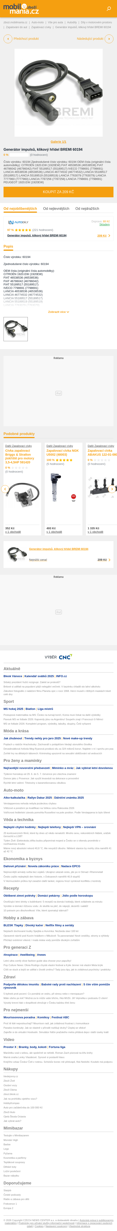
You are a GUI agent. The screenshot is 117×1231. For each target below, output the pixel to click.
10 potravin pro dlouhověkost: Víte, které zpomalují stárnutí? (36, 910)
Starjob (7, 1190)
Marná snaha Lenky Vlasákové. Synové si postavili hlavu (34, 1057)
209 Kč (102, 235)
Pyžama (8, 1153)
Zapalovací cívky (41, 27)
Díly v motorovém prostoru (96, 22)
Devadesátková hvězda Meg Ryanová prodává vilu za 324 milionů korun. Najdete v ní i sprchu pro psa (58, 748)
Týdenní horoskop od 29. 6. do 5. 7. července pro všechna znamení (40, 774)
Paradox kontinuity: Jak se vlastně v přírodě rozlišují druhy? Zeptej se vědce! (45, 1027)
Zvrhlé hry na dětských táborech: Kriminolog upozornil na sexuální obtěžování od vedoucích (53, 753)
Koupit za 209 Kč (58, 192)
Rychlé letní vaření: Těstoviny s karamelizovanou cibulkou (35, 782)
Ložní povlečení (12, 1171)
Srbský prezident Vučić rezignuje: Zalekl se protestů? (32, 682)
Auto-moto (38, 22)
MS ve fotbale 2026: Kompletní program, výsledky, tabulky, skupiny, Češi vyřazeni (47, 723)
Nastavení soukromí (56, 1226)
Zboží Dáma (10, 1089)
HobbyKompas (11, 1103)
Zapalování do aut (16, 27)
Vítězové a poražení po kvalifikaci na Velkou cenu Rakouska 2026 (39, 808)
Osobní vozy (10, 1085)
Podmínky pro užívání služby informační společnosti (46, 1223)
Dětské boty (10, 1167)
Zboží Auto (9, 1112)
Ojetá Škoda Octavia (15, 1116)
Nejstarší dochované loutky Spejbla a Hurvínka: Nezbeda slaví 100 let (41, 931)
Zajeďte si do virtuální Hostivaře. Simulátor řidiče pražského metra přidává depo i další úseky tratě (56, 1032)
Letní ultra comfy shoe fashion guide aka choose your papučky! (37, 960)
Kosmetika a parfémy (15, 1158)
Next (112, 489)
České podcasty (12, 1194)
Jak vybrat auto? (12, 1121)
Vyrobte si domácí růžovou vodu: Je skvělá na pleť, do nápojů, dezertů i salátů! (46, 906)
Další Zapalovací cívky (18, 446)
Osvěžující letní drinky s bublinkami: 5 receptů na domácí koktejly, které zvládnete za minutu (53, 901)
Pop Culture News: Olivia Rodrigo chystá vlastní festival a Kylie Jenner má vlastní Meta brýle (53, 965)
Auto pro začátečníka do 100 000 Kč (23, 1107)
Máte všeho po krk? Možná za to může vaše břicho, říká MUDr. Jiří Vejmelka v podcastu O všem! (56, 998)
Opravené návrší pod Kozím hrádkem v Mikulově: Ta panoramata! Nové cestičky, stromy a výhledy (56, 935)
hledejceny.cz (11, 1076)
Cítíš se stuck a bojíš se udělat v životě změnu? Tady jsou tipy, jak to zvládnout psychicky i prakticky (57, 969)
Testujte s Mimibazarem (16, 1135)
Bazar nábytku (11, 1175)
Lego (6, 1149)
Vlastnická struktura (79, 1226)
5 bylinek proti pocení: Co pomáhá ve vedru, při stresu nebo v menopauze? (44, 993)
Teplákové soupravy (14, 1162)
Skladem (104, 224)
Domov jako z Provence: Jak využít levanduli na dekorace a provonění (41, 778)
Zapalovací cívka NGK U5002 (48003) (62, 452)
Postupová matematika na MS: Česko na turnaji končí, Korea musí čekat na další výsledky (52, 715)
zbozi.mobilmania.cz (15, 22)
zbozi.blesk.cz (11, 1094)
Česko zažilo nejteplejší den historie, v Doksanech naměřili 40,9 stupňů (42, 876)
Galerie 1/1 (58, 141)
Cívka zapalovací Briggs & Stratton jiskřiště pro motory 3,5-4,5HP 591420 (19, 456)
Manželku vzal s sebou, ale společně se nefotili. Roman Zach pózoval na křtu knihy (48, 1053)
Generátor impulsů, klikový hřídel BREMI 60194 (43, 149)
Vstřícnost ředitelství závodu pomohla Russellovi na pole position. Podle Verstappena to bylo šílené (57, 812)
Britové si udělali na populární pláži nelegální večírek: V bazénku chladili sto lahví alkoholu (52, 686)
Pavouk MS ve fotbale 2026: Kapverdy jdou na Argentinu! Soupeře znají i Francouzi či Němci (53, 719)
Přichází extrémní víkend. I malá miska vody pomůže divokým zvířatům (42, 940)
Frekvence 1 (10, 1203)
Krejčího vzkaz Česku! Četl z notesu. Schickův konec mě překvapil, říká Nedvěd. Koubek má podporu (58, 1062)
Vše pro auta (55, 22)
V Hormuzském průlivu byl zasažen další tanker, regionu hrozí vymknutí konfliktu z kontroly (52, 881)
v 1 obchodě (13, 531)
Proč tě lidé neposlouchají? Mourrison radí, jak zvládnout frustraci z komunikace (46, 1023)
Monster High (11, 1140)
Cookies (39, 1226)
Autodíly (72, 22)
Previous (5, 489)
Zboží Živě (9, 1080)
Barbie (7, 1144)
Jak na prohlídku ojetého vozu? (20, 1098)
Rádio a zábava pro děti (16, 1199)
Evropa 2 (8, 1208)
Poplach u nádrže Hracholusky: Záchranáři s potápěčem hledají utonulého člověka (48, 744)
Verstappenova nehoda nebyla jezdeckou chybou (30, 803)
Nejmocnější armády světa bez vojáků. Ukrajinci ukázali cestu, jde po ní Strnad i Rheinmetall (53, 872)
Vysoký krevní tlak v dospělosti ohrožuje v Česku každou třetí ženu (39, 1002)
